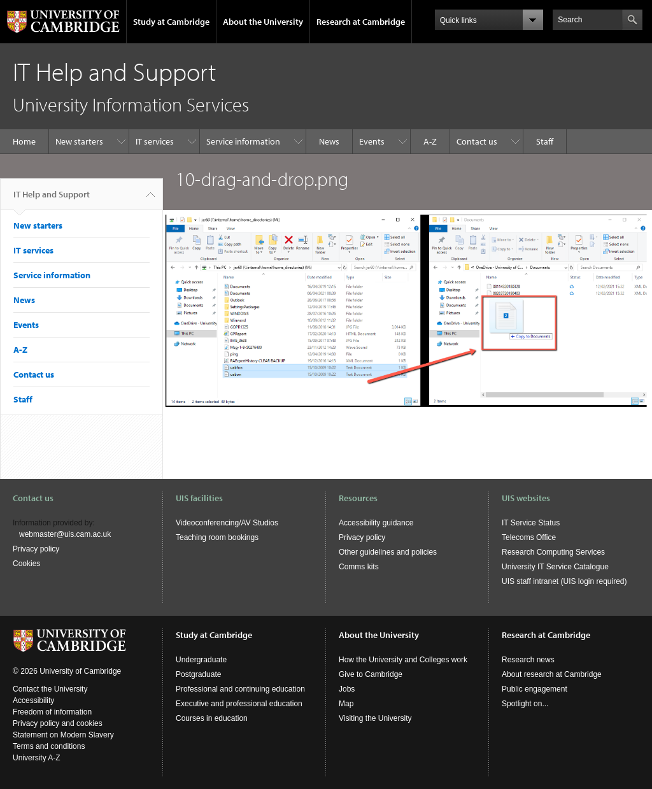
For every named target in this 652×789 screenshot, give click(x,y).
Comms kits (359, 566)
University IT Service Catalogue (555, 566)
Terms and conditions (49, 746)
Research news (528, 659)
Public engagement (534, 689)
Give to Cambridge (370, 674)
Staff (544, 141)
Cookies (26, 563)
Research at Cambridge (360, 21)
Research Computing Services (553, 552)
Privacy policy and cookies (58, 723)
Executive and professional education (239, 703)
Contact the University (50, 689)
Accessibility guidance (376, 522)
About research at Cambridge (552, 674)
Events (372, 141)
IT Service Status (531, 522)
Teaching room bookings (217, 537)
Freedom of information (52, 711)
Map (346, 703)
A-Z (430, 141)
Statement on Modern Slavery (63, 734)
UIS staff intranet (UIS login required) (564, 581)
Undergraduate (201, 659)
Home (24, 141)
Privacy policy (36, 548)
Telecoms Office (529, 537)
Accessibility (33, 700)
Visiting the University (375, 718)
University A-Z (36, 757)
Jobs (347, 689)
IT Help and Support (51, 199)
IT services (155, 141)
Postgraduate (198, 674)
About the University (263, 21)
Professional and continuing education (240, 689)
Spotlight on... (525, 703)
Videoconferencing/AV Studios (227, 522)
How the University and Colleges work (403, 659)
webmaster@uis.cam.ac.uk (65, 534)
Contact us (477, 141)
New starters (79, 141)
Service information (243, 141)
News (329, 141)
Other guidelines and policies (388, 552)
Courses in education (212, 718)
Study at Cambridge (171, 21)
